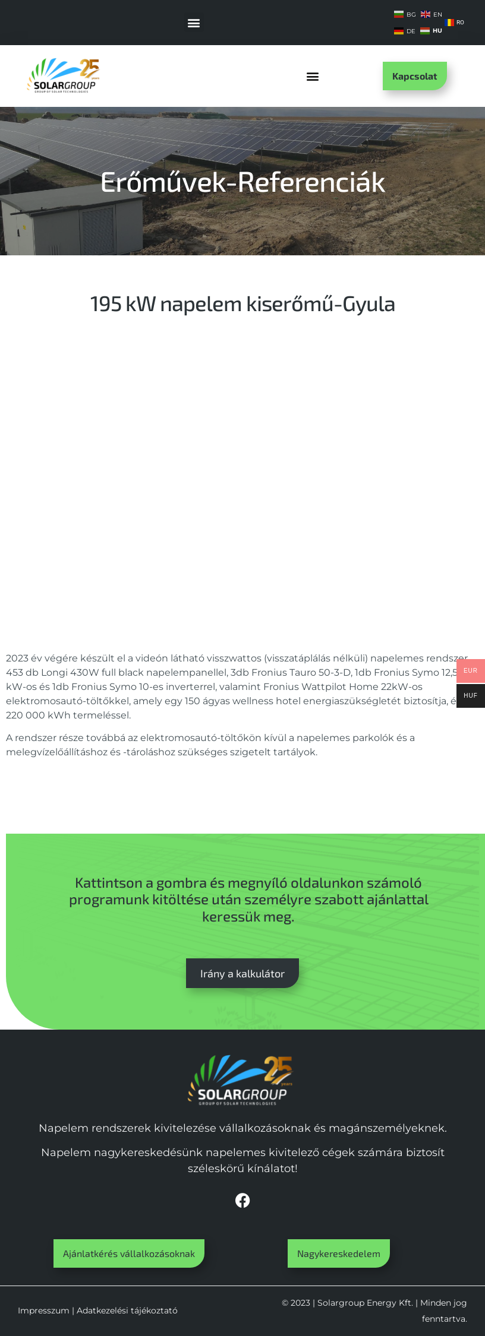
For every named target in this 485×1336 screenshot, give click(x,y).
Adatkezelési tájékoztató (127, 1310)
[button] (194, 22)
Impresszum (44, 1310)
